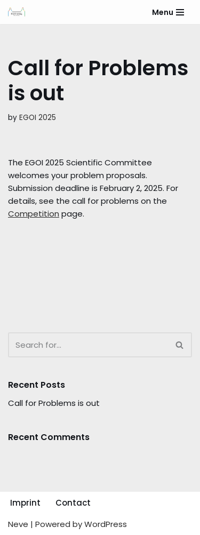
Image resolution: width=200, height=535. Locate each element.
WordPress (105, 524)
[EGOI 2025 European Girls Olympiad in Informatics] (16, 12)
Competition (33, 213)
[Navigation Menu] (168, 12)
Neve (18, 524)
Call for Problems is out (54, 403)
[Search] (88, 344)
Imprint (25, 502)
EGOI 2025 (37, 118)
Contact (73, 502)
